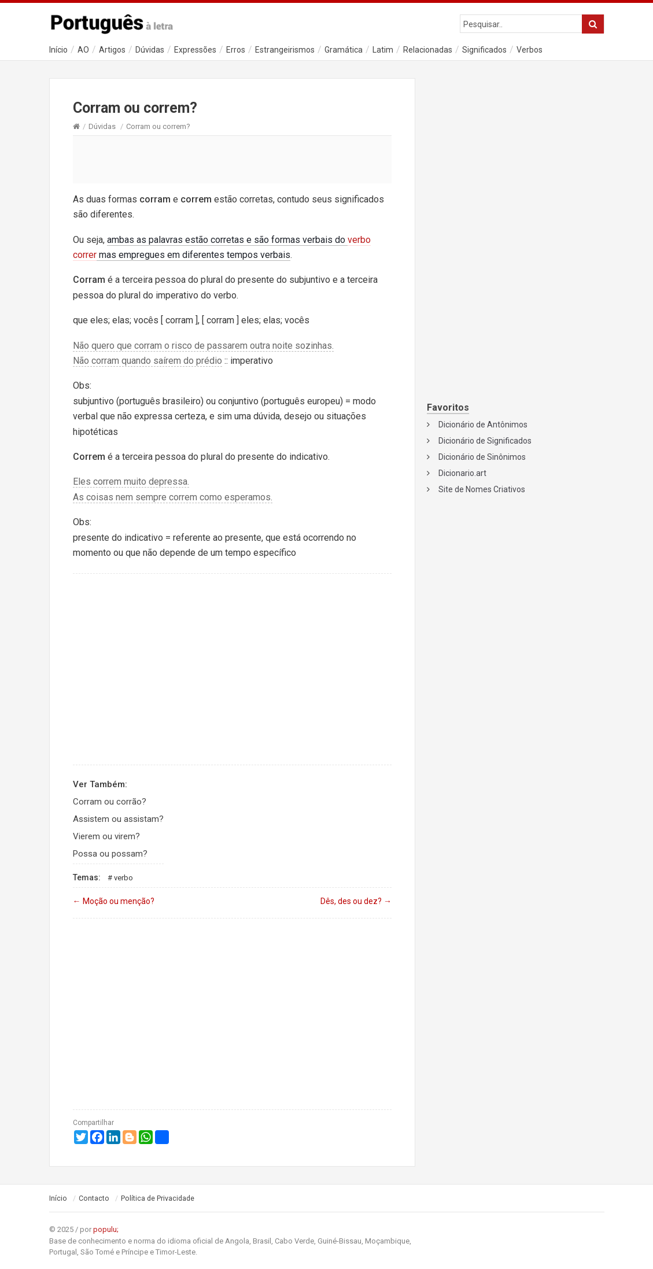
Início (58, 49)
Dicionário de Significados (485, 440)
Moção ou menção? (113, 901)
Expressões (195, 49)
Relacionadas (427, 49)
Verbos (530, 49)
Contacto (94, 1198)
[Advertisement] (232, 159)
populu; (106, 1229)
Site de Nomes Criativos (481, 489)
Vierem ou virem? (106, 836)
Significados (484, 49)
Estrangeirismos (285, 49)
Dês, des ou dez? (356, 901)
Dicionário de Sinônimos (482, 457)
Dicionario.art (462, 473)
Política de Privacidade (157, 1198)
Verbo (123, 877)
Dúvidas (149, 49)
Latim (382, 49)
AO (83, 49)
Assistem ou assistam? (118, 819)
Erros (235, 49)
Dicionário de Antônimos (482, 424)
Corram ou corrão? (109, 801)
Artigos (112, 49)
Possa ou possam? (110, 854)
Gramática (343, 49)
